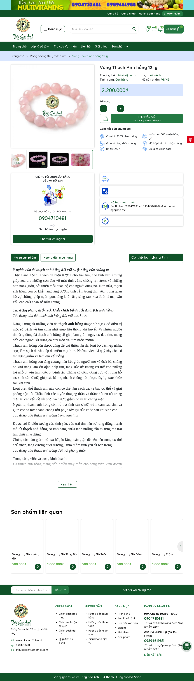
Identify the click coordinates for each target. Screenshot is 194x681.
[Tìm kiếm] (134, 29)
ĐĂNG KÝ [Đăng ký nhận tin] (60, 590)
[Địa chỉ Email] (40, 590)
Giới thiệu (101, 46)
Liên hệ (85, 46)
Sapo (137, 677)
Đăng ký (112, 13)
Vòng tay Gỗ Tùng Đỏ (62, 554)
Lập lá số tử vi (40, 46)
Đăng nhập (128, 13)
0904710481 (172, 13)
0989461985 (154, 640)
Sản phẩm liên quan (36, 511)
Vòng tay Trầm (162, 554)
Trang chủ (20, 46)
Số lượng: (105, 101)
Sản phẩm (119, 46)
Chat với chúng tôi (52, 239)
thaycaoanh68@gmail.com (32, 649)
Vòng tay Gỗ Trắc (94, 554)
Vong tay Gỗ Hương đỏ (25, 556)
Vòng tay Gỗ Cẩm (129, 554)
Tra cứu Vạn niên (65, 46)
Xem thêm (67, 484)
